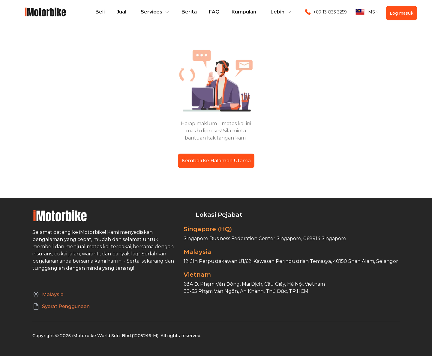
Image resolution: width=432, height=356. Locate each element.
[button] (154, 12)
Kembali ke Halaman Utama (216, 160)
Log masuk (401, 13)
